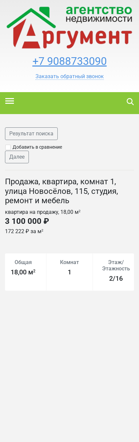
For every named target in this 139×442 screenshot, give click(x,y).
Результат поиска (31, 133)
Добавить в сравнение (37, 147)
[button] (69, 76)
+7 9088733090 (70, 61)
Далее (17, 157)
